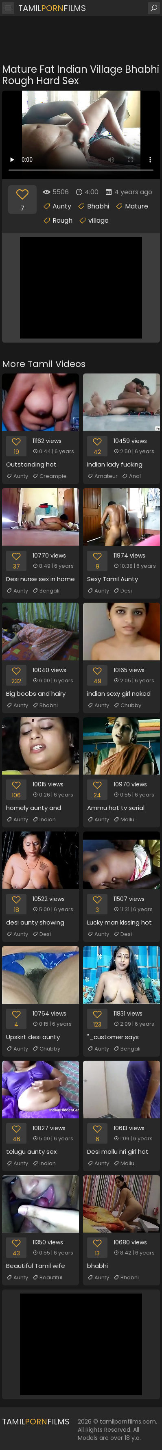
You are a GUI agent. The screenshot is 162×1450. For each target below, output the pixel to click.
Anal (131, 476)
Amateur (102, 476)
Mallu (123, 819)
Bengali (45, 591)
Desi (122, 591)
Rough (62, 220)
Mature (136, 206)
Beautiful (47, 1277)
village (98, 220)
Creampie (49, 476)
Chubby (127, 705)
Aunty (62, 206)
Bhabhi (98, 206)
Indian (44, 819)
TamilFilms (52, 8)
